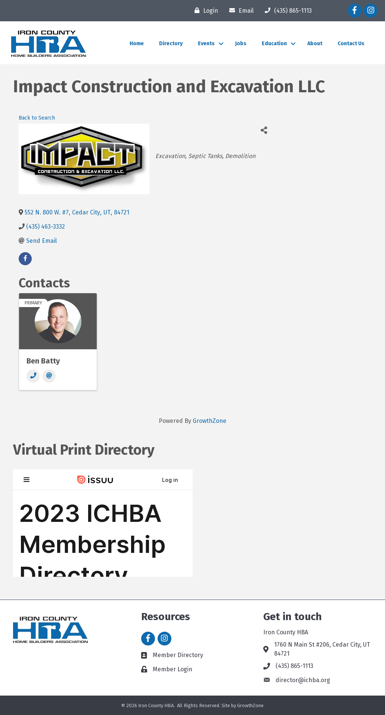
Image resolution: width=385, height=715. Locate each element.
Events (206, 43)
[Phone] (33, 376)
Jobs (240, 43)
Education (274, 43)
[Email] (240, 10)
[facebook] (25, 258)
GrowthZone (209, 420)
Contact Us (351, 43)
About (314, 43)
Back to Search (37, 118)
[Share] (263, 130)
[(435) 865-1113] (286, 10)
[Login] (204, 10)
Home (137, 43)
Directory (171, 43)
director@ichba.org (303, 680)
